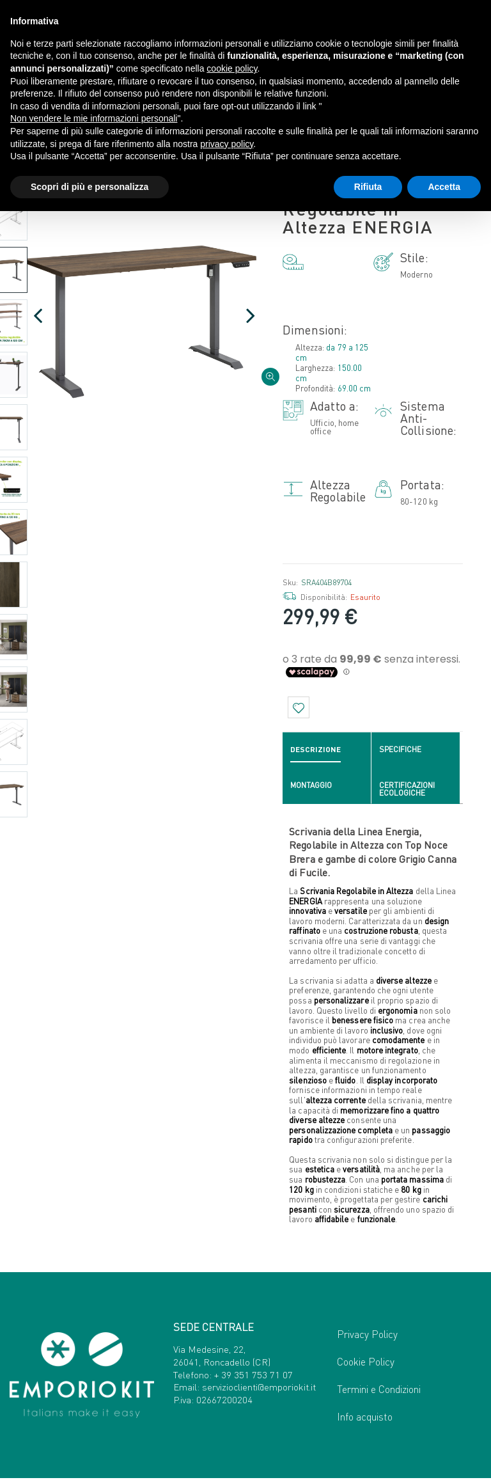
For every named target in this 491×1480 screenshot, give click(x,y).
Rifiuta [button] (368, 187)
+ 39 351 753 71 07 (253, 1375)
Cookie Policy (365, 1363)
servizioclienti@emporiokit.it (259, 1388)
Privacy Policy (367, 1335)
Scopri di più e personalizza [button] (89, 187)
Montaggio (311, 786)
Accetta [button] (444, 187)
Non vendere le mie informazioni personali (93, 118)
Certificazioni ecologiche (407, 790)
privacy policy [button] (226, 144)
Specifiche (400, 750)
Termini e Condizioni (379, 1390)
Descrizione (315, 750)
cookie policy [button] (232, 68)
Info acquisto (365, 1418)
